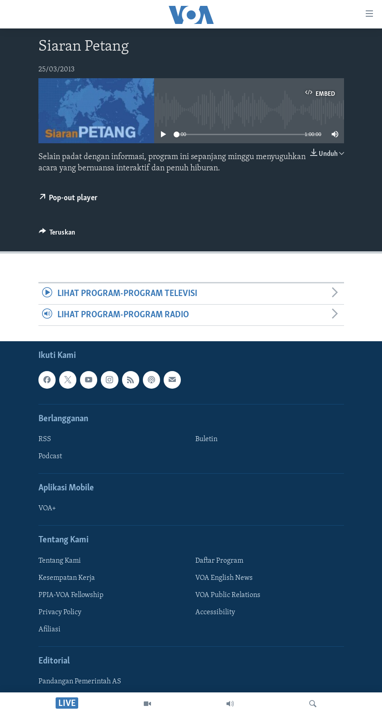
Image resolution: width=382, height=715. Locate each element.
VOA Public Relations (227, 595)
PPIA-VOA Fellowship (71, 595)
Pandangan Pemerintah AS (79, 682)
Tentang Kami (59, 560)
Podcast (50, 456)
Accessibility (215, 612)
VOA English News (224, 578)
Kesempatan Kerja (66, 578)
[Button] (57, 234)
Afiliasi (49, 629)
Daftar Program (219, 560)
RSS (44, 439)
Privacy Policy (59, 612)
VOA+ (47, 509)
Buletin (206, 439)
